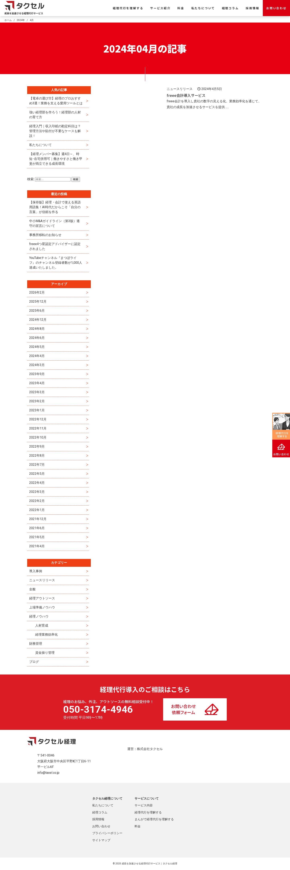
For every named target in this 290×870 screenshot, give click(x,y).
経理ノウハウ (39, 616)
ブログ (34, 662)
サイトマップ (101, 840)
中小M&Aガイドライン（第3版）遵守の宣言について (54, 223)
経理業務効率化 (46, 634)
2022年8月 (37, 455)
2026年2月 (37, 292)
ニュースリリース (42, 580)
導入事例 (35, 571)
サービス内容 (144, 805)
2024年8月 (37, 329)
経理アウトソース (42, 598)
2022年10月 (38, 437)
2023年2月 (37, 401)
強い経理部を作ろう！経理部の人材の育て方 (55, 114)
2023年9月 (37, 374)
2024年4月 (37, 356)
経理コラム (230, 8)
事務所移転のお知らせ (45, 235)
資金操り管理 (45, 653)
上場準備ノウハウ (42, 607)
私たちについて (203, 8)
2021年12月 (38, 519)
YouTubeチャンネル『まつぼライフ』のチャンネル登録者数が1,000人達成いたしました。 (55, 262)
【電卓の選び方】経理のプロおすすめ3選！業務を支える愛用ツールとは (56, 100)
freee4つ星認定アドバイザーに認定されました (55, 246)
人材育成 (41, 625)
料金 (180, 8)
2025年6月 (37, 310)
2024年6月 (37, 338)
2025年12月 (38, 301)
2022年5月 (37, 474)
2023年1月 (37, 410)
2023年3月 (37, 392)
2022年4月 (37, 483)
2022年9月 (37, 446)
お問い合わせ (276, 8)
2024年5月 (37, 347)
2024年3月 (37, 365)
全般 (32, 589)
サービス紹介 (160, 8)
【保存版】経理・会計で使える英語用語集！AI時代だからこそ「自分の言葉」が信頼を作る (55, 207)
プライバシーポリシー (107, 833)
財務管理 (35, 644)
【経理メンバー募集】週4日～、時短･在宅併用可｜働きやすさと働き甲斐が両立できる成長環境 (55, 159)
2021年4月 (37, 546)
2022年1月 (37, 510)
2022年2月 (37, 501)
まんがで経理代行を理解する (154, 819)
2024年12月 (38, 320)
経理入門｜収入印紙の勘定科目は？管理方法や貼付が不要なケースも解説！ (55, 131)
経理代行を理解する (128, 8)
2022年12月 (38, 419)
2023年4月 (37, 383)
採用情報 (252, 8)
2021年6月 (37, 528)
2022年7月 (37, 465)
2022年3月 (37, 492)
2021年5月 (37, 537)
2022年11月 (38, 428)
